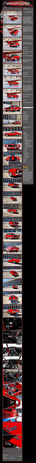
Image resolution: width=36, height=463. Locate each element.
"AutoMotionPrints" (28, 139)
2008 (24, 132)
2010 (24, 159)
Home (12, 456)
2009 (24, 133)
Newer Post (4, 456)
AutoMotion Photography (26, 170)
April (25, 138)
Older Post (20, 456)
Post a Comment (5, 454)
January (26, 134)
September (26, 153)
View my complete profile (28, 181)
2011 (24, 160)
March (25, 137)
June (25, 149)
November (26, 156)
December (26, 157)
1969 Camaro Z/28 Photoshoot (9, 9)
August (26, 152)
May (25, 148)
